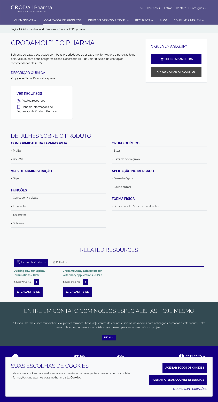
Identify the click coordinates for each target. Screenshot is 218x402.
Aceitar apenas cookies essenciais (178, 379)
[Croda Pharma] (32, 7)
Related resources (31, 100)
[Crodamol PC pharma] (176, 72)
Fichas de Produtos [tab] (31, 262)
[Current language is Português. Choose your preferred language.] (198, 8)
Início (109, 337)
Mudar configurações (190, 389)
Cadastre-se (28, 291)
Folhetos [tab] (59, 262)
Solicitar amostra (176, 59)
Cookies (76, 377)
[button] (25, 20)
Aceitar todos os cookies (184, 367)
